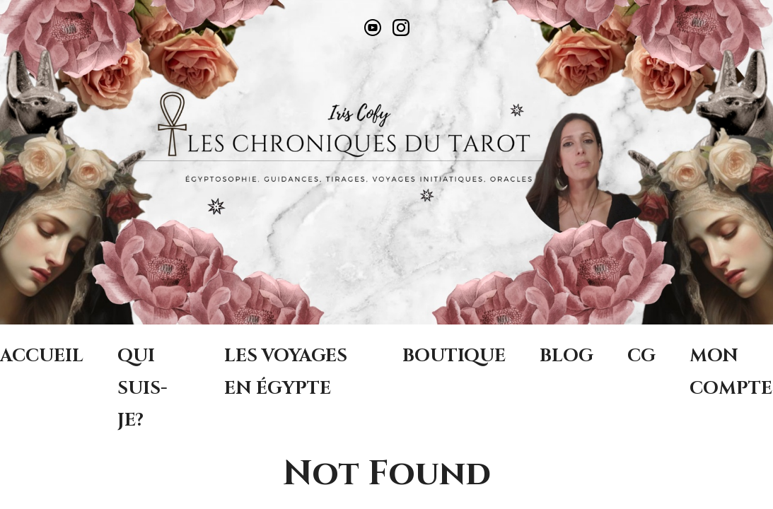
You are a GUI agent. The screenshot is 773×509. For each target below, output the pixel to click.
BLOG (566, 356)
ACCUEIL (41, 356)
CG (641, 356)
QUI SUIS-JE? (142, 388)
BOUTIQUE (454, 356)
